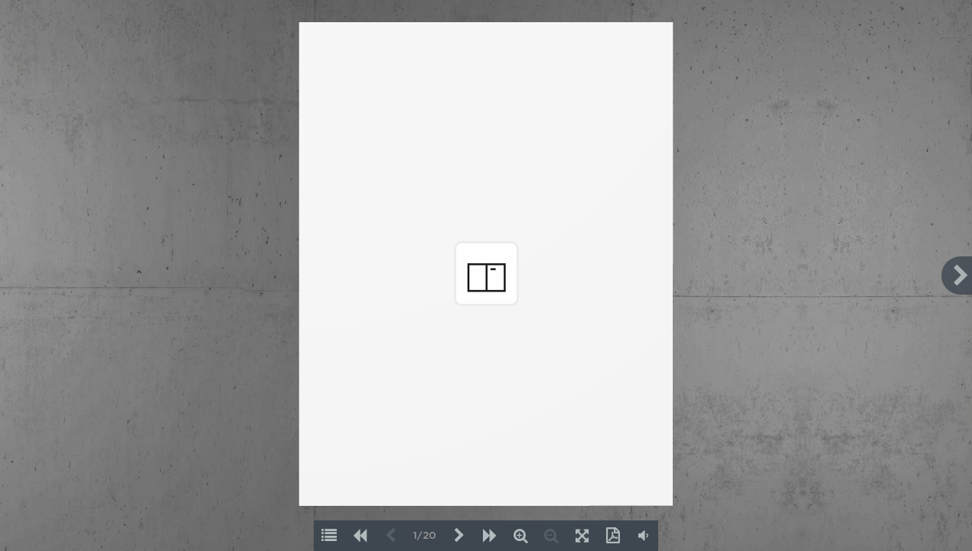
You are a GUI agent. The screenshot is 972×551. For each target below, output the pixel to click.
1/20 (424, 536)
